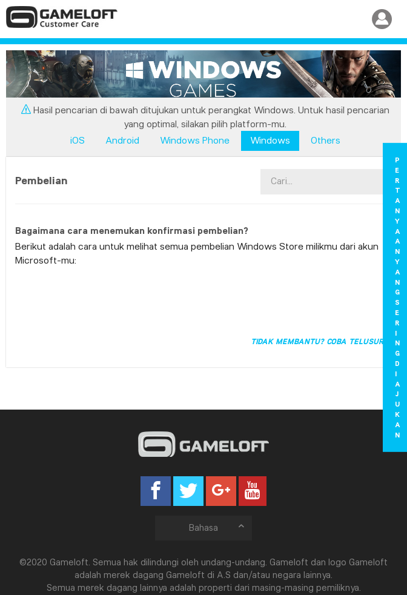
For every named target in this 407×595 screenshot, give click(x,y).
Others (325, 140)
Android (122, 140)
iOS (77, 140)
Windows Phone (195, 140)
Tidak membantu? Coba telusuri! (319, 341)
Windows (270, 140)
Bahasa (217, 527)
